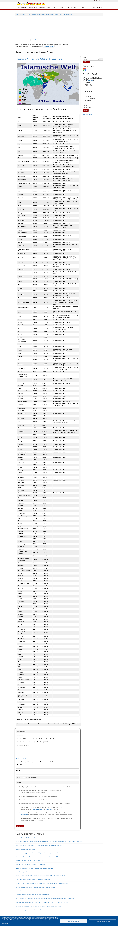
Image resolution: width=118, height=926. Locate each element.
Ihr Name (19, 764)
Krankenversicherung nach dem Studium (26, 849)
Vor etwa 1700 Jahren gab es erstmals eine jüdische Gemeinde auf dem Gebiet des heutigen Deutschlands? (42, 883)
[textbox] (47, 750)
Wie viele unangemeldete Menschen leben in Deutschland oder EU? (32, 872)
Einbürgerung (33, 7)
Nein (85, 105)
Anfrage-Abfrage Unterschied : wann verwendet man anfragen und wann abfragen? (36, 887)
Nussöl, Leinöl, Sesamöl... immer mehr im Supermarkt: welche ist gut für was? (35, 868)
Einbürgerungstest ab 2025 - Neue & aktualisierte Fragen (29, 860)
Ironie (90, 80)
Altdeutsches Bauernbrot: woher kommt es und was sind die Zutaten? (32, 894)
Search (85, 57)
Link (31, 724)
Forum (49, 7)
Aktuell (76, 7)
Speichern (20, 826)
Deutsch (96, 0)
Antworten (22, 724)
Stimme (86, 110)
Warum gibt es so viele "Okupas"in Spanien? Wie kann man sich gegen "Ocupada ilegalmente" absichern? (41, 875)
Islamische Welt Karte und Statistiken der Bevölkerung (59, 14)
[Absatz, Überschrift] (27, 739)
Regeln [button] (19, 782)
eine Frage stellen (48, 46)
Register (93, 7)
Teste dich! (35, 40)
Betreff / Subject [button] (21, 731)
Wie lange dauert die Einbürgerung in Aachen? (27, 837)
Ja (84, 103)
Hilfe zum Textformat (22, 759)
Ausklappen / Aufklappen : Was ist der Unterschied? (28, 910)
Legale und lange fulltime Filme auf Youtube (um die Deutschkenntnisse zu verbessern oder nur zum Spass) (42, 902)
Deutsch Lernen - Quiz (66, 7)
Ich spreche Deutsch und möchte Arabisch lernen (28, 891)
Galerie (82, 7)
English (101, 0)
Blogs (55, 7)
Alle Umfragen (87, 114)
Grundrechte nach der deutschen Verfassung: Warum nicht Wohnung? (33, 879)
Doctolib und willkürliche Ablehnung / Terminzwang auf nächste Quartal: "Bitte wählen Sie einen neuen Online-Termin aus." (45, 898)
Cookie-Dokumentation (5, 923)
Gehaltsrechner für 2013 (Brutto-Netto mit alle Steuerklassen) (30, 864)
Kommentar (19, 736)
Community (42, 7)
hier (94, 88)
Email (18, 770)
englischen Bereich (36, 809)
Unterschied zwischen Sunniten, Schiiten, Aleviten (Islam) (30, 14)
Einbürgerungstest (22, 7)
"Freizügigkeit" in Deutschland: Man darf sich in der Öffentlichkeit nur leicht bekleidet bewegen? (39, 845)
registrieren (24, 814)
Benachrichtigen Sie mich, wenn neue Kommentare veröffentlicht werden (38, 762)
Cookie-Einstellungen (102, 921)
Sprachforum (50, 809)
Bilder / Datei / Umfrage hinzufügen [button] (27, 777)
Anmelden (99, 7)
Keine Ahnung (87, 107)
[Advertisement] (59, 27)
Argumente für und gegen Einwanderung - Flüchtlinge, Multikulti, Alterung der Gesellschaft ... (38, 853)
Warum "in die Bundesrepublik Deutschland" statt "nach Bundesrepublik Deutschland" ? (37, 856)
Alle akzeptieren (73, 921)
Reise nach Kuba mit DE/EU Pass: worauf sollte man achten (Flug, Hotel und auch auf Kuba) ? (39, 906)
